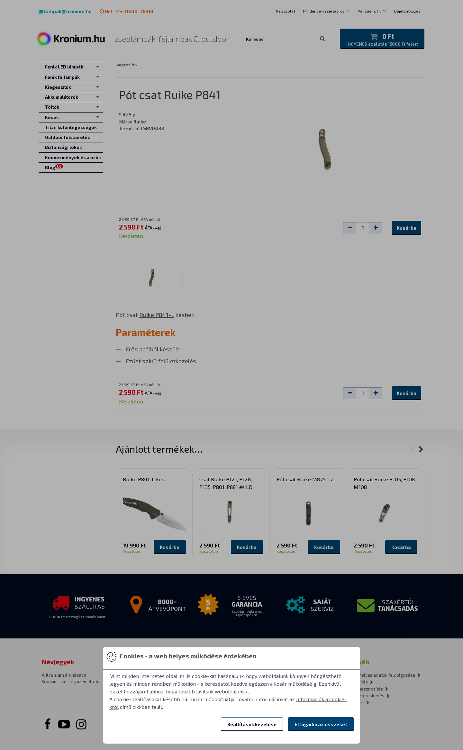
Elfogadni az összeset (321, 724)
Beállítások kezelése (252, 724)
